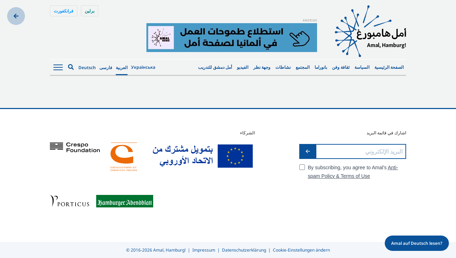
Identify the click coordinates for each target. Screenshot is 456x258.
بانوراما (321, 67)
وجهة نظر (261, 67)
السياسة (361, 67)
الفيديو (242, 67)
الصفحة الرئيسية (389, 67)
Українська (143, 67)
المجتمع (303, 67)
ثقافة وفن (340, 67)
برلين (89, 11)
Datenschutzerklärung (244, 250)
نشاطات (283, 67)
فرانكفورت (63, 11)
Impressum (203, 250)
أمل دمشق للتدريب (215, 67)
